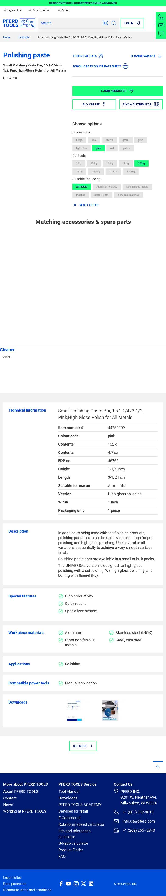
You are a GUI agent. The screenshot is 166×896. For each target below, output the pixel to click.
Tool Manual (69, 791)
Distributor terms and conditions (27, 890)
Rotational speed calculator (81, 824)
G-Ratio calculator (73, 843)
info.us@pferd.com (134, 821)
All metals (81, 186)
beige (79, 140)
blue (94, 140)
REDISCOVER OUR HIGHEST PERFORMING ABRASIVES (83, 3)
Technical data (88, 55)
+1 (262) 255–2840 (134, 830)
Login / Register (117, 90)
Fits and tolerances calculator (75, 834)
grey (140, 140)
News (8, 804)
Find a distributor (141, 104)
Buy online (94, 104)
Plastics (80, 195)
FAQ (62, 856)
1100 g (96, 171)
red (112, 148)
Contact (10, 798)
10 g (78, 163)
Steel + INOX (101, 195)
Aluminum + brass (106, 186)
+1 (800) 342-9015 (133, 812)
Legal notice (12, 10)
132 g (141, 163)
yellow (126, 148)
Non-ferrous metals (137, 186)
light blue (81, 148)
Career (63, 10)
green (125, 140)
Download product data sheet (100, 66)
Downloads (68, 798)
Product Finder (71, 850)
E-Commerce (70, 818)
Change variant (146, 55)
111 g (125, 163)
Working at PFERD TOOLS (24, 811)
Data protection (39, 10)
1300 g (131, 171)
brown (109, 140)
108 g (109, 163)
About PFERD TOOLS (20, 791)
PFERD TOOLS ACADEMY (80, 804)
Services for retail (73, 811)
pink (98, 148)
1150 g (113, 171)
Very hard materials (128, 195)
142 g (79, 171)
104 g (94, 163)
